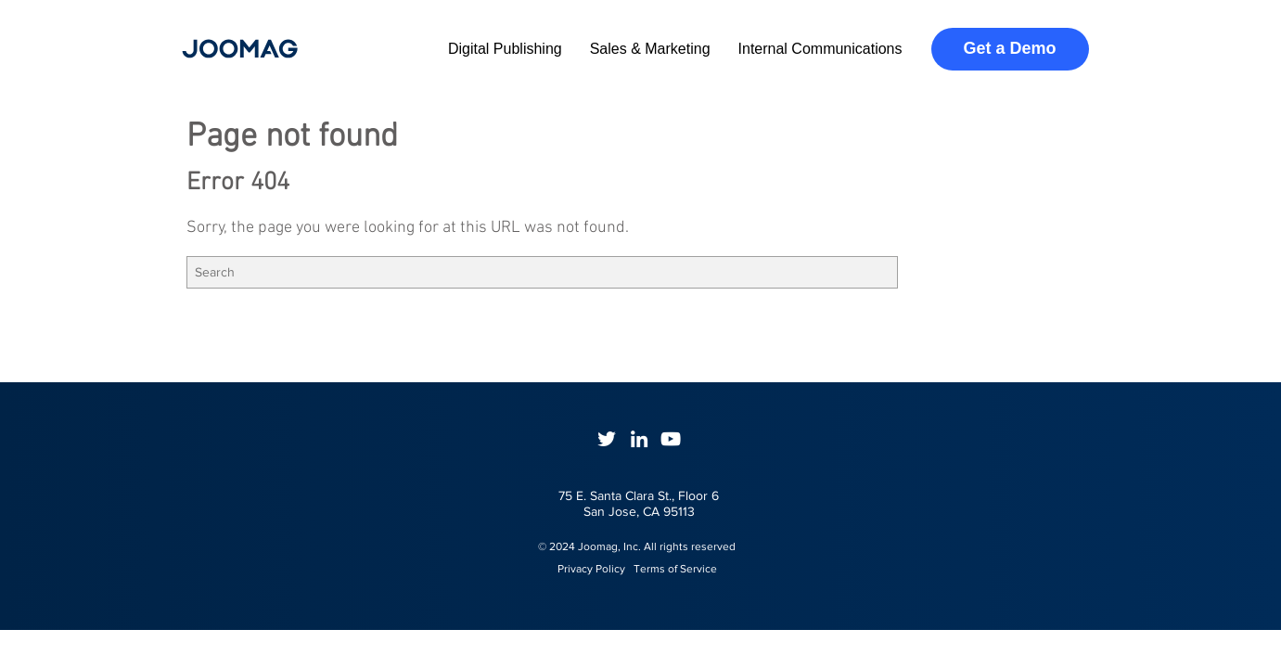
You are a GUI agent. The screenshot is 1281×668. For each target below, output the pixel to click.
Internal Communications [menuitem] (820, 49)
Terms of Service (675, 568)
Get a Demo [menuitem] (1009, 48)
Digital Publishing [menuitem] (505, 49)
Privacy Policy (583, 568)
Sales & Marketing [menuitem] (650, 49)
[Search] (542, 272)
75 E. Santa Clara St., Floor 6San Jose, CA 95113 (638, 503)
